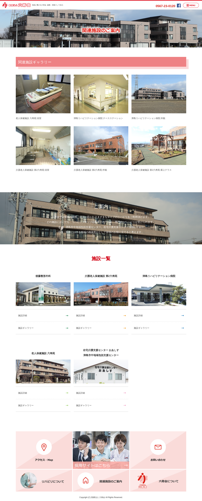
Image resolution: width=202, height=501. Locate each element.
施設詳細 (22, 315)
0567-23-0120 (165, 6)
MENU (190, 5)
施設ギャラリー (26, 328)
